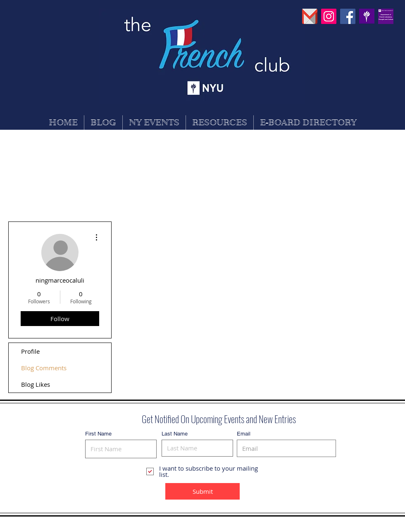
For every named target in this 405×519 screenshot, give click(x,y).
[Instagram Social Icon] (328, 16)
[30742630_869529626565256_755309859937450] (385, 16)
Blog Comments (44, 368)
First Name (98, 433)
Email (243, 433)
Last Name (175, 433)
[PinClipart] (366, 16)
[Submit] (202, 491)
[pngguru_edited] (309, 16)
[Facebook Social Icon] (347, 16)
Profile (30, 351)
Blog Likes (35, 384)
